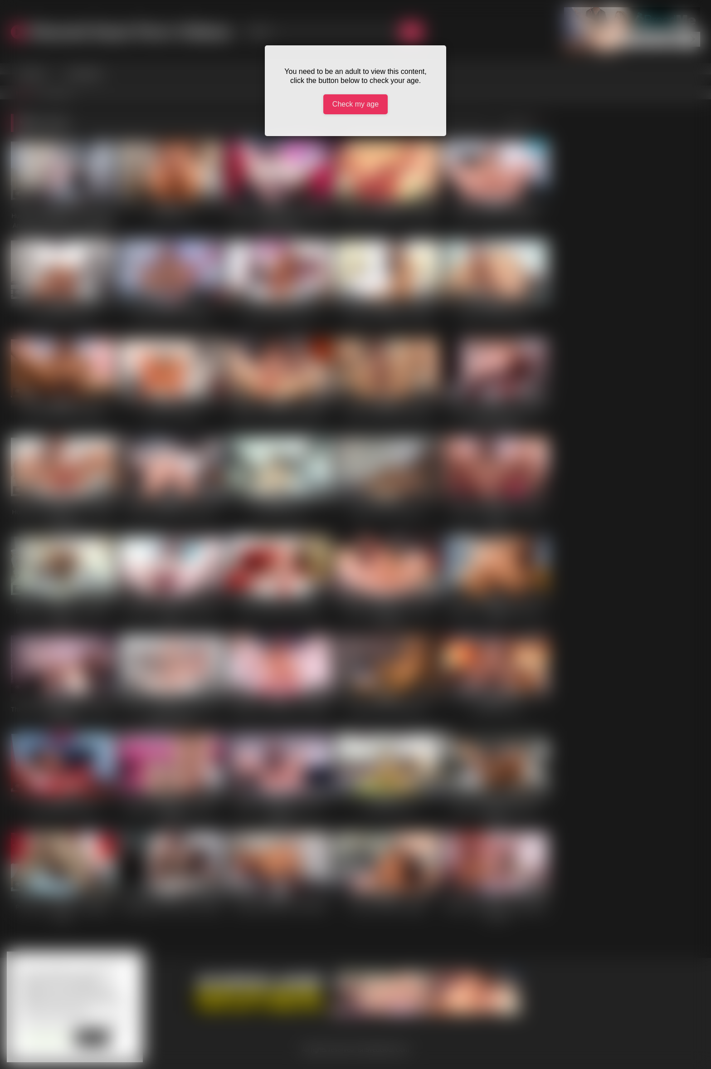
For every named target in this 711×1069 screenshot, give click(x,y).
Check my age (355, 104)
